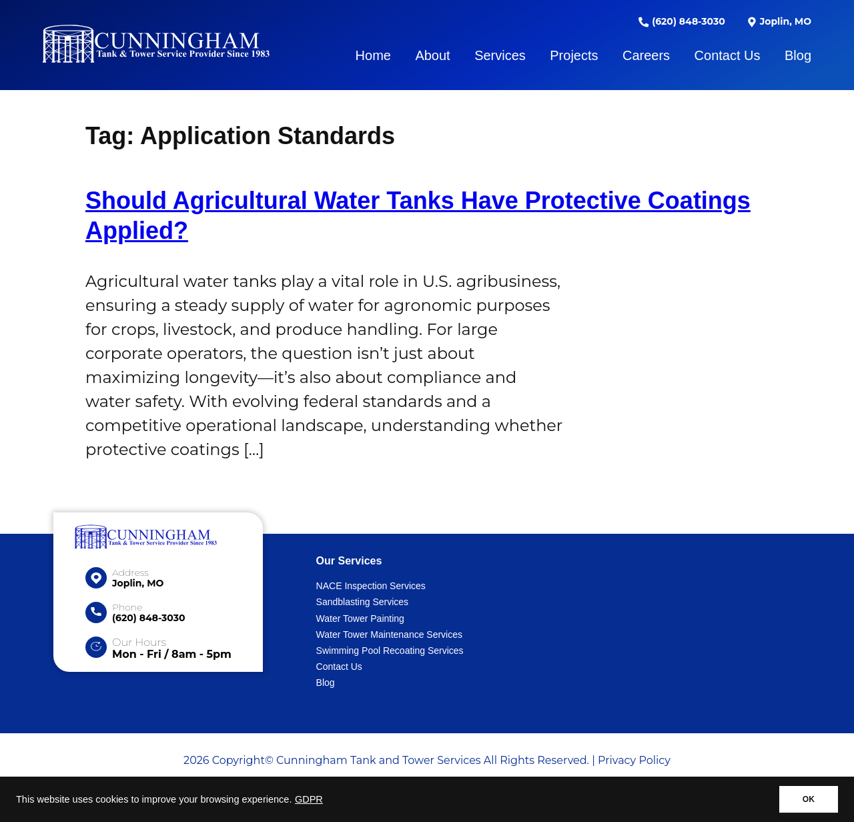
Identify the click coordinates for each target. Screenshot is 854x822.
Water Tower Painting (360, 618)
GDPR (309, 799)
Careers (646, 55)
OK (809, 799)
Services (500, 55)
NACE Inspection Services (371, 585)
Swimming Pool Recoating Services (390, 650)
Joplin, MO (779, 21)
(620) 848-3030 (681, 21)
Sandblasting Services (362, 601)
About (432, 55)
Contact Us (728, 55)
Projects (574, 55)
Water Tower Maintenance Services (389, 634)
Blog (798, 55)
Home (373, 55)
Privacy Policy (634, 760)
